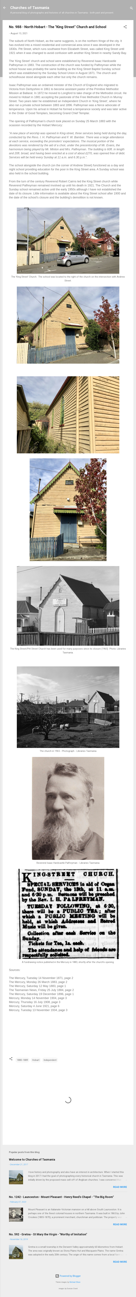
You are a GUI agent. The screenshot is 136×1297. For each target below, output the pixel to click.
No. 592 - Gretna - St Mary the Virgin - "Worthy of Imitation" (48, 1234)
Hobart (35, 1060)
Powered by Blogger (68, 1276)
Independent (50, 1060)
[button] (125, 27)
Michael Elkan (75, 1282)
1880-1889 (22, 1060)
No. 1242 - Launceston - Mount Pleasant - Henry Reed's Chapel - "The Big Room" (61, 1197)
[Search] (131, 9)
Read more (120, 1187)
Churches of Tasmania (29, 7)
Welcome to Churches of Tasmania (32, 1159)
